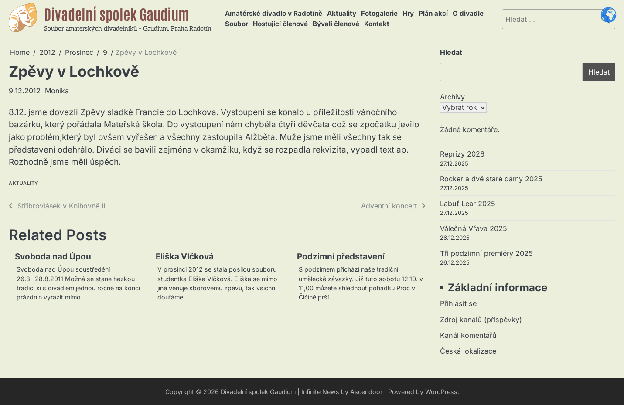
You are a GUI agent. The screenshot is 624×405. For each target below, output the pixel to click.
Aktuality (341, 14)
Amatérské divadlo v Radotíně (273, 14)
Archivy (452, 96)
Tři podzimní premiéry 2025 (486, 253)
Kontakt (375, 24)
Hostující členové (279, 24)
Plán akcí (431, 14)
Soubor (236, 24)
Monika (57, 90)
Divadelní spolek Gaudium (117, 13)
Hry (407, 14)
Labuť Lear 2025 (467, 203)
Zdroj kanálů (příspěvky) (481, 319)
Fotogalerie (378, 14)
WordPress (441, 391)
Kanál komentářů (468, 335)
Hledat (451, 52)
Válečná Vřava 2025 (473, 228)
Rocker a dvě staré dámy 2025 (491, 178)
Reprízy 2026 (462, 154)
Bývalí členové (335, 24)
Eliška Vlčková (185, 257)
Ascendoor (366, 391)
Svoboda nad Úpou (53, 257)
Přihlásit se (458, 303)
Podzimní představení (341, 257)
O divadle (465, 14)
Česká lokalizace (468, 351)
